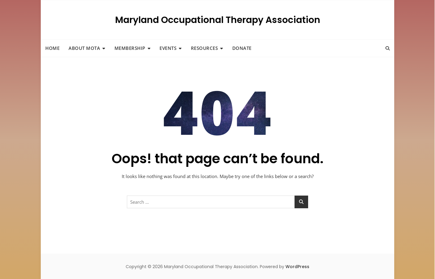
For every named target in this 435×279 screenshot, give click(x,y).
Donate (242, 48)
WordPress (297, 267)
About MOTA (84, 48)
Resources (204, 48)
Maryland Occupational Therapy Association (217, 20)
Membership (129, 48)
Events (168, 48)
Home (52, 48)
